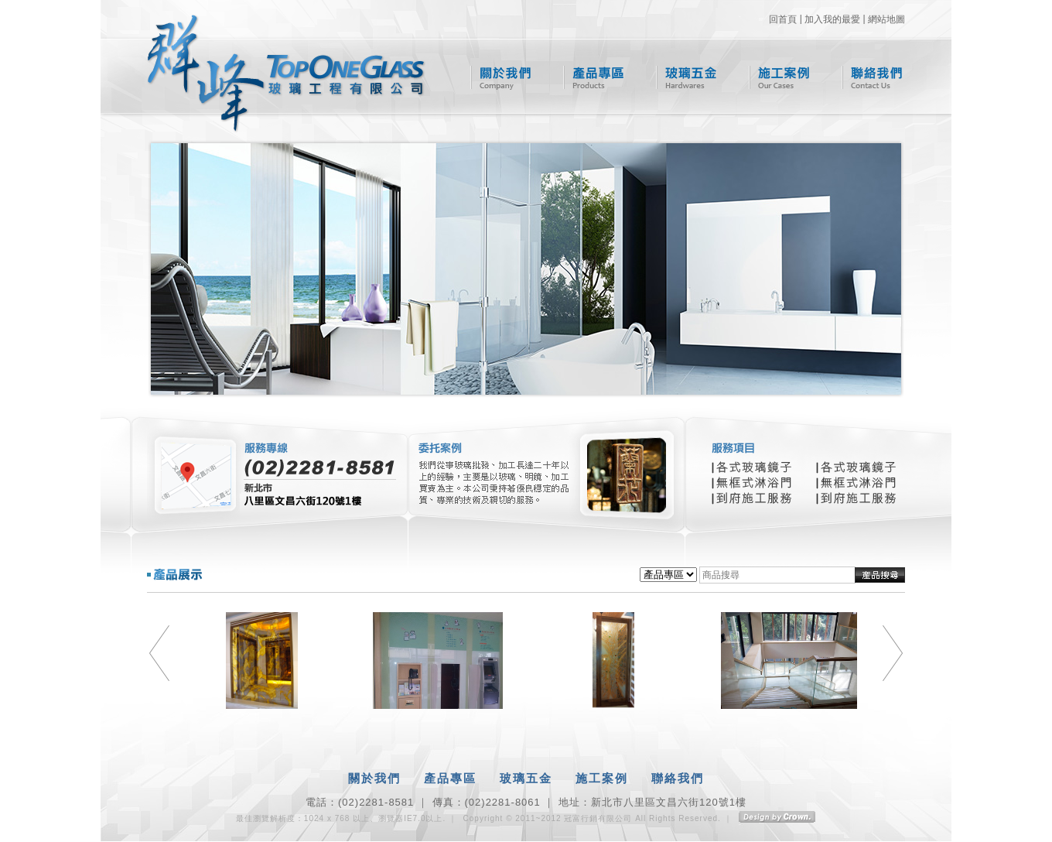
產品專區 (594, 77)
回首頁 (783, 19)
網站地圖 (886, 19)
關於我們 (501, 77)
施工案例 (779, 77)
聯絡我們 (872, 77)
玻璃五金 (686, 77)
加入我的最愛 (832, 19)
